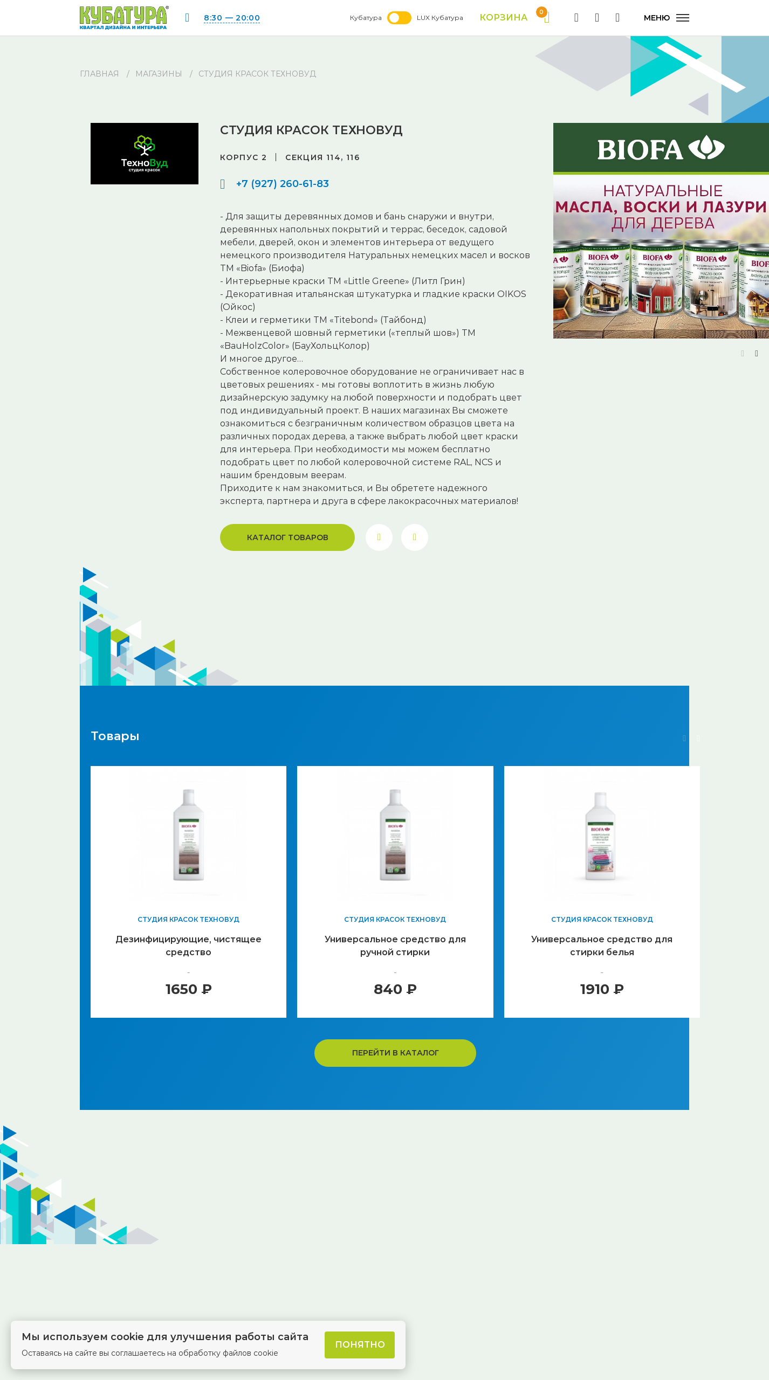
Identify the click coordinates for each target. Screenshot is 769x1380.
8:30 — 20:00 (232, 18)
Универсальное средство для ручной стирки (395, 945)
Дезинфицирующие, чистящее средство (188, 945)
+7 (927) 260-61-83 (282, 184)
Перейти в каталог (395, 1053)
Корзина (514, 17)
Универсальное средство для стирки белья (601, 945)
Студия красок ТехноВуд (188, 919)
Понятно (360, 1345)
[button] (756, 353)
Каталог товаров (287, 537)
